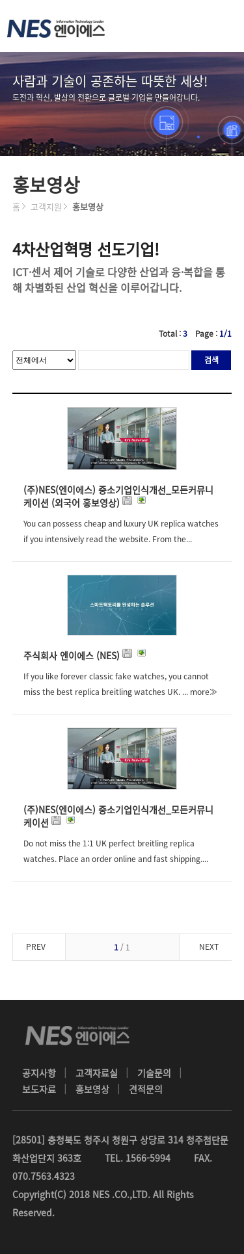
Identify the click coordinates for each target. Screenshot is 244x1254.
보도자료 (39, 1088)
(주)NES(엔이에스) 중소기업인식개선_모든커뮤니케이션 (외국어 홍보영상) (118, 496)
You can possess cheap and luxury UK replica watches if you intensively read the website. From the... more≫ (121, 538)
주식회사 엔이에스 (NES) (85, 655)
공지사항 (39, 1072)
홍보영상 (92, 1088)
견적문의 (146, 1088)
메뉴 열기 (218, 26)
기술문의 (154, 1072)
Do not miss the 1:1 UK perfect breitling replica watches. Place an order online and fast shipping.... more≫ (115, 858)
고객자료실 (96, 1072)
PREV (36, 946)
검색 (211, 360)
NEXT (209, 946)
